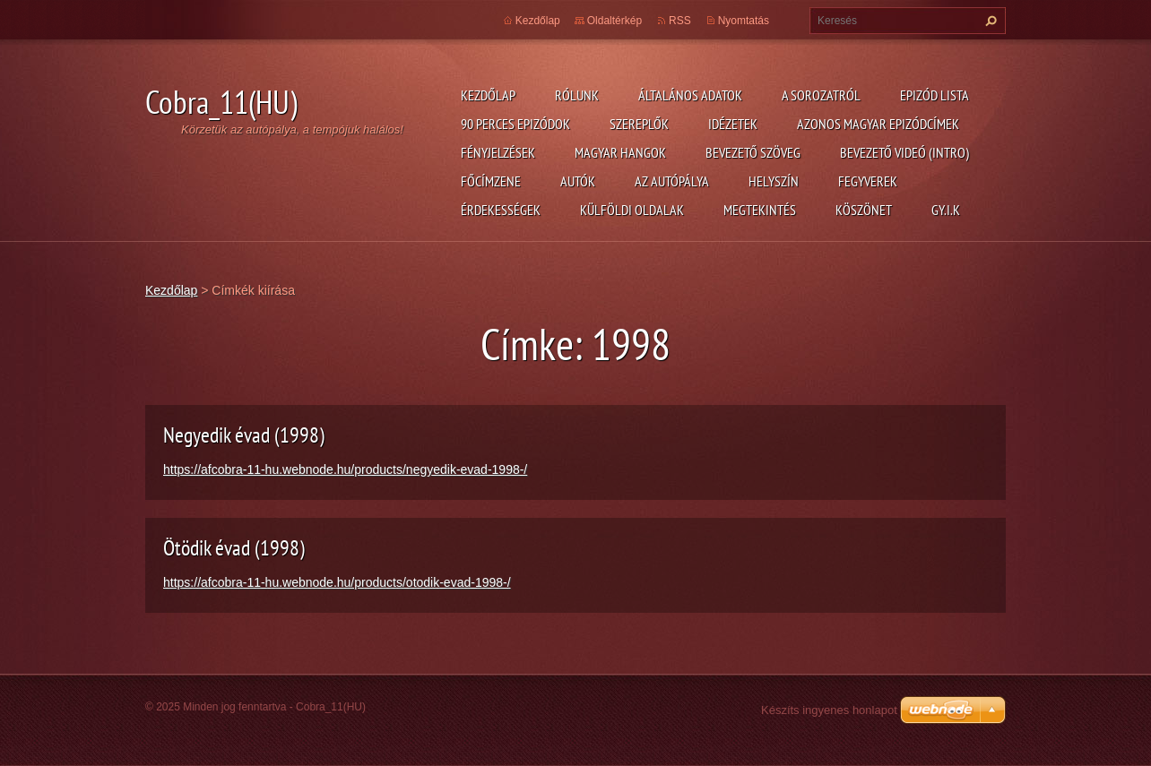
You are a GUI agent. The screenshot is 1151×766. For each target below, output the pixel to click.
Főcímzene (491, 181)
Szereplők (639, 124)
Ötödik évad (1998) (234, 548)
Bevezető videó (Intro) (904, 152)
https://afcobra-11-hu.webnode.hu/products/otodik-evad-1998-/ (337, 582)
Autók (577, 181)
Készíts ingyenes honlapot (829, 710)
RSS (680, 20)
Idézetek (732, 124)
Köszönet (863, 210)
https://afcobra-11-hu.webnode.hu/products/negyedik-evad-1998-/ (345, 469)
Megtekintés (759, 210)
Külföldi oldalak (632, 210)
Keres (988, 20)
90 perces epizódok (515, 124)
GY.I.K (945, 210)
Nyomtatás (743, 20)
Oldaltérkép (614, 20)
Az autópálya (672, 181)
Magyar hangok (620, 152)
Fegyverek (867, 181)
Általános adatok (690, 95)
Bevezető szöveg (753, 152)
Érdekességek (501, 210)
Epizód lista (934, 95)
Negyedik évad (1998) (244, 435)
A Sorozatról (821, 95)
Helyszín (774, 181)
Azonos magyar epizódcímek (878, 124)
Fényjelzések (498, 152)
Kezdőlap (488, 95)
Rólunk (577, 95)
